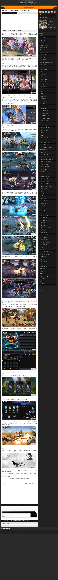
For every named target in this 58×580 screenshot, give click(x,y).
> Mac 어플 (43, 54)
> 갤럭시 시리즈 (44, 69)
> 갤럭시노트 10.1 (44, 74)
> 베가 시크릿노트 (44, 110)
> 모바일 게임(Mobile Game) (46, 251)
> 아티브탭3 (43, 122)
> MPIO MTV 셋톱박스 (45, 246)
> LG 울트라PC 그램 (44, 178)
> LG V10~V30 (44, 79)
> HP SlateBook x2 (44, 174)
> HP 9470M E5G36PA (45, 173)
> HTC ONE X (43, 139)
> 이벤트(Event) (44, 45)
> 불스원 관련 (44, 261)
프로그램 (42, 273)
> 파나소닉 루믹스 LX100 (45, 227)
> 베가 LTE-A (43, 103)
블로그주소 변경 (50, 24)
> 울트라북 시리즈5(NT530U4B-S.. (47, 159)
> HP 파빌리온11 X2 (45, 169)
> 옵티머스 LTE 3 (44, 125)
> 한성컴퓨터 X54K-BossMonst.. (47, 161)
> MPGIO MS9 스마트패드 (46, 142)
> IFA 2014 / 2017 (45, 42)
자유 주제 (42, 283)
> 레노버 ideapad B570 (45, 144)
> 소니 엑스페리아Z (44, 113)
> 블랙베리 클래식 (44, 96)
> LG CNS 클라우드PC (45, 181)
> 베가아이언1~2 (44, 101)
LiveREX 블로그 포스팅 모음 (45, 35)
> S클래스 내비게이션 (45, 266)
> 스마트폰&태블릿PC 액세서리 (47, 147)
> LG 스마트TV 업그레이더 (45, 242)
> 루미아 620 (43, 91)
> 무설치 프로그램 (44, 276)
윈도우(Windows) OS (44, 47)
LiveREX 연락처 (50, 21)
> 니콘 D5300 (44, 200)
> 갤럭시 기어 (43, 71)
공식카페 (4, 95)
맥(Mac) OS (42, 49)
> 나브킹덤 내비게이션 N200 (46, 264)
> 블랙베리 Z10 (44, 98)
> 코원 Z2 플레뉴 (44, 237)
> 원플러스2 (43, 135)
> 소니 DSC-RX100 (44, 215)
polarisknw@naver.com (52, 27)
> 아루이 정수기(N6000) (45, 247)
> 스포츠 (43, 285)
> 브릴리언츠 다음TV (45, 229)
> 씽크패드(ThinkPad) (45, 157)
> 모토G (43, 93)
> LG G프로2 (43, 81)
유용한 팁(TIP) (43, 268)
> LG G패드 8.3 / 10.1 (45, 84)
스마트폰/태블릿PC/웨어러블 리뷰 (46, 62)
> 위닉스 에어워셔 (44, 234)
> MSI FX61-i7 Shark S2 (45, 183)
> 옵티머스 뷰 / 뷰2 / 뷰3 (45, 127)
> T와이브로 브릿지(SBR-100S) (46, 186)
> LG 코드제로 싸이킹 (45, 244)
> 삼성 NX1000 (44, 222)
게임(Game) (43, 249)
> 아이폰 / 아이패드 (45, 64)
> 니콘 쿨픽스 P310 (44, 203)
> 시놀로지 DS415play (45, 156)
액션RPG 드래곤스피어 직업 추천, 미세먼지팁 (15, 10)
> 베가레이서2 (43, 105)
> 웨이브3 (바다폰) (44, 137)
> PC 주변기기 (44, 188)
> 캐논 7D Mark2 (44, 193)
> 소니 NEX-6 (43, 210)
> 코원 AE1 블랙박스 (45, 263)
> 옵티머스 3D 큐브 (44, 130)
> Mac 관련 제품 (44, 52)
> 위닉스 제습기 (44, 232)
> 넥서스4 (43, 86)
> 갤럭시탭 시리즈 (44, 76)
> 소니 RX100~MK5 (45, 217)
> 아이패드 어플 (44, 59)
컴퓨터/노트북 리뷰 (44, 149)
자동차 (42, 259)
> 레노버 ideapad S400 (45, 154)
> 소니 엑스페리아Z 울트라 (45, 118)
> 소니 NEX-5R (44, 212)
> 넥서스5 (43, 88)
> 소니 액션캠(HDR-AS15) (45, 220)
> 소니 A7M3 (43, 205)
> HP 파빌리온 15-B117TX (46, 171)
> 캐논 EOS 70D (44, 195)
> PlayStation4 (44, 256)
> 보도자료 (43, 40)
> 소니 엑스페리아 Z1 (45, 115)
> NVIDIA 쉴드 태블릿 (45, 120)
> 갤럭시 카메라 (44, 225)
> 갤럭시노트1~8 (44, 67)
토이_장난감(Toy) (43, 281)
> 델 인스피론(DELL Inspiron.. (46, 152)
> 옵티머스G (43, 132)
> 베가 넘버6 (43, 108)
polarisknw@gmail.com (52, 25)
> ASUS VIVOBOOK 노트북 (46, 166)
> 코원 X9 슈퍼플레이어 (45, 239)
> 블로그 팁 (43, 271)
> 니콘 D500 (43, 198)
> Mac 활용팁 (44, 50)
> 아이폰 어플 (44, 57)
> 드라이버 (43, 278)
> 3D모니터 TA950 (44, 164)
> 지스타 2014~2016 (45, 254)
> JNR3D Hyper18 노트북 (45, 176)
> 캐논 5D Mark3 (44, 191)
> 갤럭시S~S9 (44, 66)
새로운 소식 (43, 37)
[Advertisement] (19, 490)
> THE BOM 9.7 (44, 140)
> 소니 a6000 (44, 208)
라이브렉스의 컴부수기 (10, 561)
